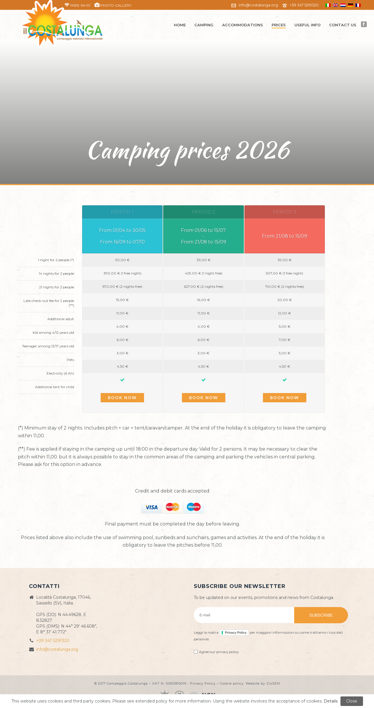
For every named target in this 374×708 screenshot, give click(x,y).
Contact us (342, 25)
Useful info (307, 25)
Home (180, 25)
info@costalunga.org (258, 5)
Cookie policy (232, 683)
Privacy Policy (236, 632)
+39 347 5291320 (304, 5)
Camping (203, 25)
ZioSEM (273, 683)
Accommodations (242, 25)
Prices (279, 25)
